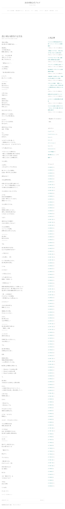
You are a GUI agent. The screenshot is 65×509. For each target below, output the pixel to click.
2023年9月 (50, 262)
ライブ (32, 10)
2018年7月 (50, 410)
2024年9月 (50, 228)
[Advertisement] (32, 24)
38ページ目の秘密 (10, 10)
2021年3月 (50, 349)
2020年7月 (50, 373)
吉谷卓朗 (15, 38)
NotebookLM (50, 148)
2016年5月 (50, 480)
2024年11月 (50, 222)
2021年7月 (50, 338)
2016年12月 (50, 460)
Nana (49, 146)
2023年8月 (50, 265)
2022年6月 (50, 306)
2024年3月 (50, 245)
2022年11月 (50, 291)
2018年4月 (50, 416)
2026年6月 (50, 167)
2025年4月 (50, 207)
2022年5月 (50, 309)
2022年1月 (50, 320)
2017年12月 (50, 428)
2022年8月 (50, 300)
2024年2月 (50, 248)
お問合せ (36, 10)
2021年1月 (50, 355)
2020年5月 (50, 378)
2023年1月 (50, 286)
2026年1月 (50, 181)
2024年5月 (50, 239)
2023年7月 (50, 268)
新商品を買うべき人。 (5, 500)
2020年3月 (50, 384)
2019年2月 (50, 404)
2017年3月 (50, 451)
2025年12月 (50, 184)
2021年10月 (50, 329)
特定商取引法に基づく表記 (7, 504)
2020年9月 (50, 367)
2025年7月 (50, 199)
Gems (49, 140)
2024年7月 (50, 234)
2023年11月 (50, 257)
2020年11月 (50, 361)
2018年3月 (50, 419)
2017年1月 (50, 457)
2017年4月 (50, 448)
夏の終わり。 (42, 500)
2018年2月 (50, 422)
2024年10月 (50, 225)
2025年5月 (50, 205)
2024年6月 (50, 236)
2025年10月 (50, 190)
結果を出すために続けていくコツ (55, 94)
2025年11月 (50, 187)
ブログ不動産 (51, 151)
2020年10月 (50, 364)
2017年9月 (50, 433)
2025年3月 (50, 210)
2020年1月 (50, 390)
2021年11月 (50, 326)
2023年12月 (50, 254)
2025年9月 (50, 193)
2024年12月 (50, 219)
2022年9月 (50, 297)
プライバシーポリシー (17, 504)
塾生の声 (46, 10)
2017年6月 (50, 442)
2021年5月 (50, 344)
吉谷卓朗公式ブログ (32, 2)
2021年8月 (50, 335)
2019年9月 (50, 399)
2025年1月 (50, 216)
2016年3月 (50, 483)
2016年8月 (50, 471)
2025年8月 (50, 196)
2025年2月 (50, 213)
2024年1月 (50, 251)
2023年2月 (50, 283)
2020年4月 (50, 381)
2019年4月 (50, 402)
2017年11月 (50, 431)
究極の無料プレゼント (20, 10)
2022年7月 (50, 303)
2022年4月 (50, 312)
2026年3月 (50, 176)
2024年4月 (50, 242)
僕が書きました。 (9, 494)
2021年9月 (50, 332)
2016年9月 (50, 468)
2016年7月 (50, 474)
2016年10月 (50, 465)
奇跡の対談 (52, 10)
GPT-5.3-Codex (51, 143)
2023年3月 (50, 280)
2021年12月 (50, 323)
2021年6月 (50, 341)
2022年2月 (50, 318)
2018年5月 (50, 413)
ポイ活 (56, 10)
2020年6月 (50, 375)
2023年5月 (50, 274)
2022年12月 (50, 289)
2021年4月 (50, 347)
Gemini (49, 137)
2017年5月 (50, 445)
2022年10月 (50, 294)
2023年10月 (50, 260)
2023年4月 (50, 277)
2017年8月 (50, 436)
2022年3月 (50, 315)
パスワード (41, 10)
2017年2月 (50, 454)
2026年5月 (50, 170)
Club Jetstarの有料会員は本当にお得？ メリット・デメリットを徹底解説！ (55, 43)
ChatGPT (50, 131)
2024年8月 (50, 231)
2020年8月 (50, 370)
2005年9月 (50, 486)
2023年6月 (50, 271)
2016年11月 (50, 462)
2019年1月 (50, 407)
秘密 (49, 157)
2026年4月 (50, 173)
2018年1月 (50, 425)
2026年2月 (50, 179)
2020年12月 (50, 358)
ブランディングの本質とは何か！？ (55, 64)
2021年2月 (50, 352)
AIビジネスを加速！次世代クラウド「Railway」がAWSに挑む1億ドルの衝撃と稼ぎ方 (55, 108)
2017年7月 (50, 439)
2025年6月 (50, 202)
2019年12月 (50, 393)
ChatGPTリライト (51, 134)
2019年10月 (50, 396)
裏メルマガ (27, 10)
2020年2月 (50, 387)
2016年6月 (50, 477)
